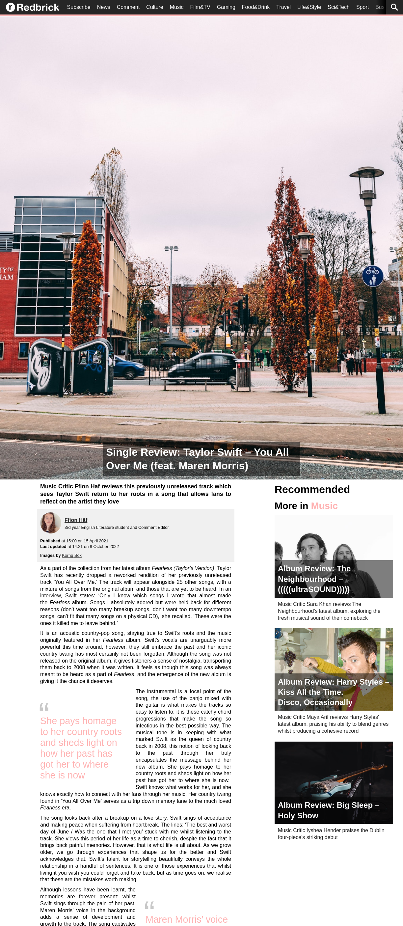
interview (50, 595)
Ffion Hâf (76, 520)
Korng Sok (72, 555)
